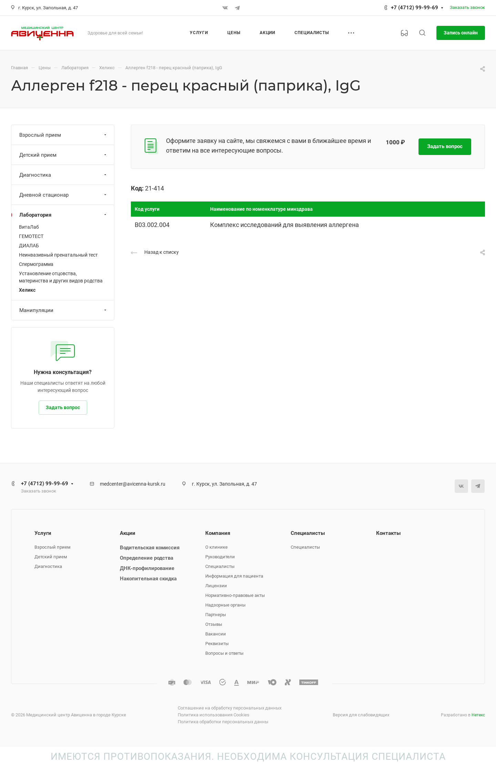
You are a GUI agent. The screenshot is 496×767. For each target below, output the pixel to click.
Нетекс (478, 715)
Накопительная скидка (148, 579)
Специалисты (220, 566)
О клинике (216, 547)
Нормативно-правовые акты (235, 595)
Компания (217, 533)
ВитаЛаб (29, 227)
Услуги (42, 533)
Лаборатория (63, 215)
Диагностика (63, 175)
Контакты (388, 533)
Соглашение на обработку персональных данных (229, 708)
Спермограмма (36, 264)
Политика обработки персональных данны (223, 721)
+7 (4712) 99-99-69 (414, 7)
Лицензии (216, 585)
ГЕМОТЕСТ (31, 236)
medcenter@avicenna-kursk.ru (132, 484)
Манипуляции (63, 310)
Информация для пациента (234, 576)
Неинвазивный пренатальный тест (58, 255)
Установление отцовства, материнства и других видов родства (61, 277)
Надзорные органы (225, 605)
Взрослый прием (63, 135)
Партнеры (215, 614)
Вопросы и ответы (224, 653)
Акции (127, 533)
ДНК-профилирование (147, 568)
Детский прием (63, 155)
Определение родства (146, 558)
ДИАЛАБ (29, 245)
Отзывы (213, 624)
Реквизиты (217, 643)
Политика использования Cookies (213, 714)
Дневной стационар (63, 195)
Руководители (220, 556)
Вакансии (215, 633)
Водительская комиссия (149, 548)
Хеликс (27, 290)
